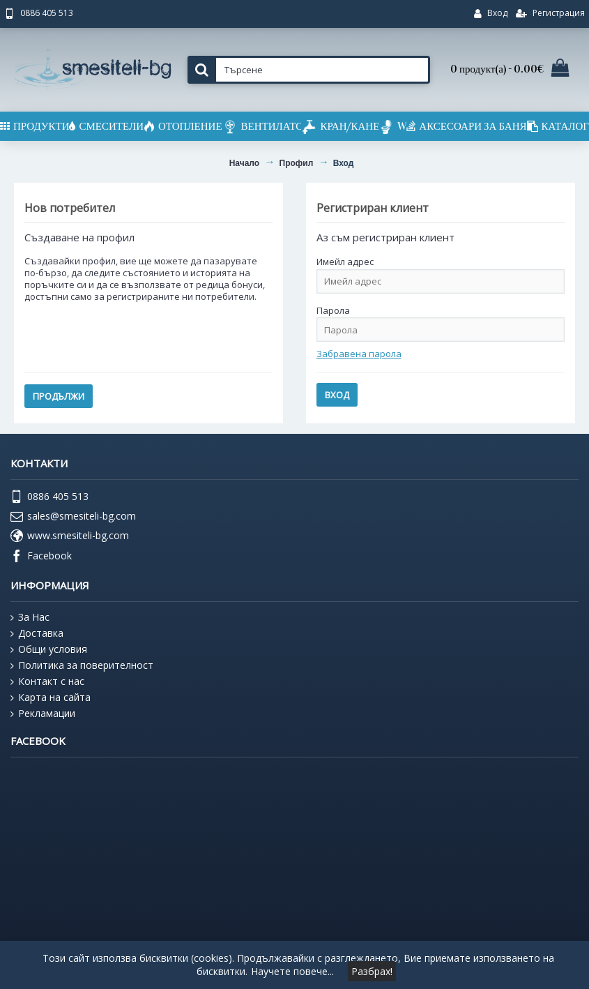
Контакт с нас (47, 681)
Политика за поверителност (81, 665)
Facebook (41, 556)
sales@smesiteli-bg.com (73, 516)
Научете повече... (292, 971)
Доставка (36, 633)
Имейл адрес (345, 261)
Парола (333, 310)
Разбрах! (371, 971)
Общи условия (48, 649)
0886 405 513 (49, 497)
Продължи (58, 396)
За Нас (29, 617)
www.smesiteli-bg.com (69, 536)
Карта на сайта (50, 697)
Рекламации (42, 713)
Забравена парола (358, 353)
